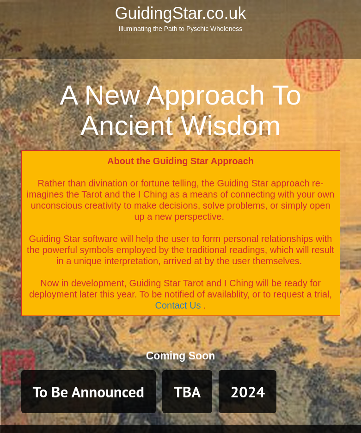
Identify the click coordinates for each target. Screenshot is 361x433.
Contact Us (178, 305)
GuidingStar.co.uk (180, 13)
